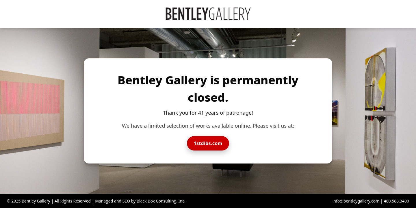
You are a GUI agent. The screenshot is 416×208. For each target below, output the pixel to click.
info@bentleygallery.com (356, 201)
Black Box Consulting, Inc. (161, 201)
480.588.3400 (396, 201)
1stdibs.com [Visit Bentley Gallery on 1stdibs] (208, 143)
